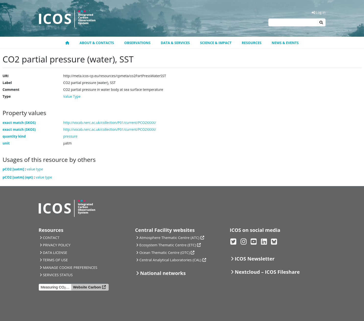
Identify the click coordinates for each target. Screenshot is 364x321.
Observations (137, 42)
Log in (319, 12)
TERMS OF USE (55, 259)
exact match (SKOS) (19, 122)
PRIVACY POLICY (56, 244)
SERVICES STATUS (58, 274)
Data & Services (175, 42)
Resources (251, 42)
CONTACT (51, 237)
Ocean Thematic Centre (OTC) (164, 252)
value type (35, 169)
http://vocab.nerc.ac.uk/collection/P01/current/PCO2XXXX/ (109, 122)
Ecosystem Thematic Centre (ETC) (167, 244)
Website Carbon (87, 287)
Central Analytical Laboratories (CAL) (170, 259)
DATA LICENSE (55, 252)
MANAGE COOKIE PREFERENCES (70, 267)
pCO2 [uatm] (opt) (18, 177)
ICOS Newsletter (255, 258)
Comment (11, 89)
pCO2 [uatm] (13, 169)
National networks (163, 273)
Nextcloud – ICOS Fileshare (267, 272)
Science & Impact (215, 42)
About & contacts (97, 42)
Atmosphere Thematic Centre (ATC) (169, 237)
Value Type (72, 96)
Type (7, 96)
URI (6, 75)
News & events (285, 42)
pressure (70, 136)
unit (6, 143)
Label (7, 82)
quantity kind (14, 136)
